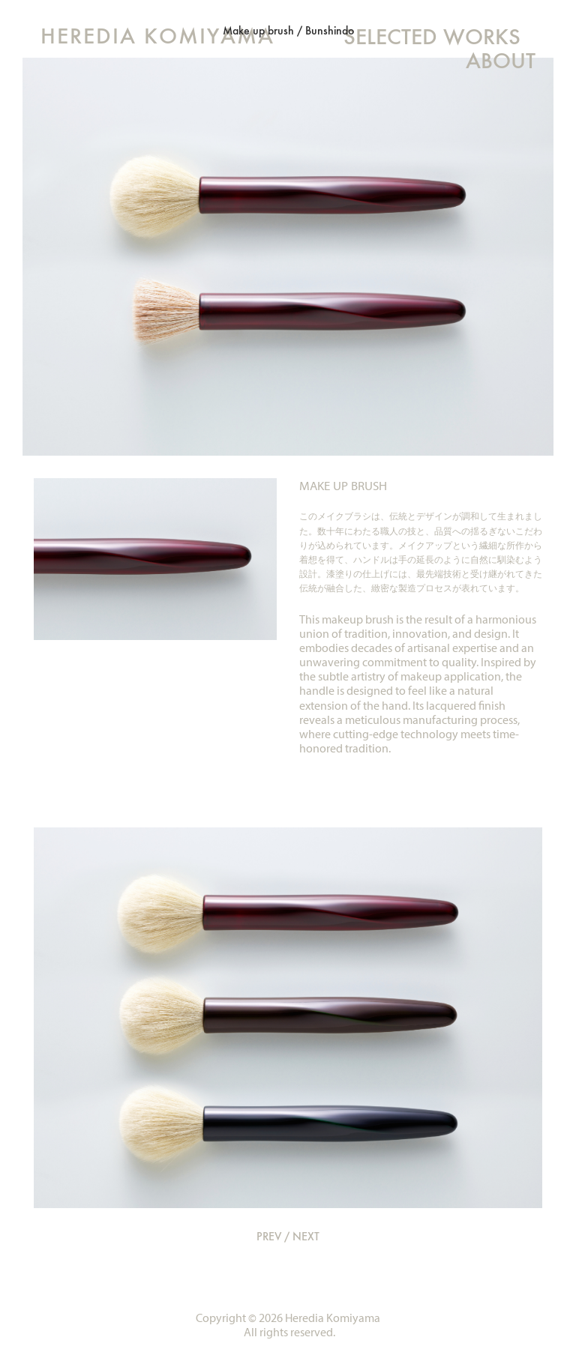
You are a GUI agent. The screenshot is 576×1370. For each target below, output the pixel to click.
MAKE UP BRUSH (343, 485)
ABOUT (501, 60)
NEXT (306, 1236)
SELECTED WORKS (432, 36)
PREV (268, 1236)
